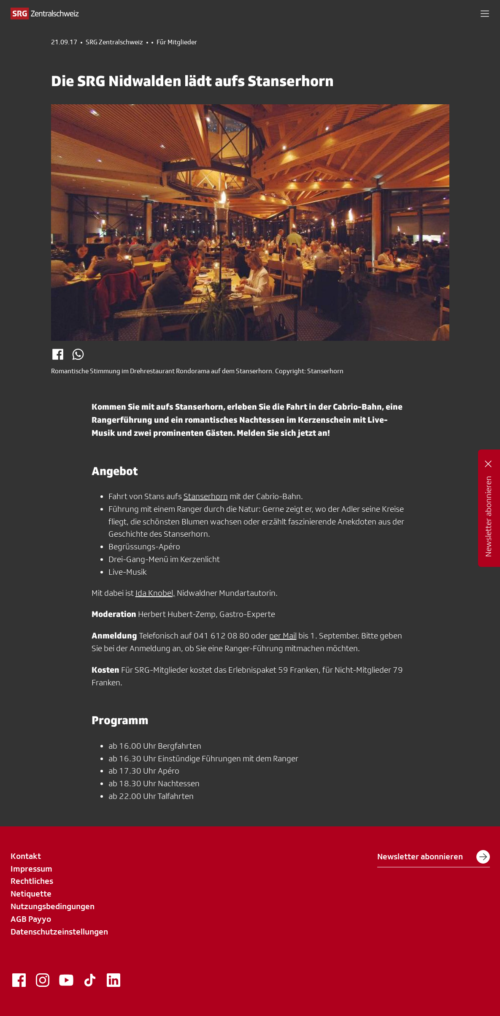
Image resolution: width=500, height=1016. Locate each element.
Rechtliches (32, 881)
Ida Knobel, (155, 593)
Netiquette (31, 893)
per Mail (283, 635)
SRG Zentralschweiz (114, 42)
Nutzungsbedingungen (53, 906)
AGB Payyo (31, 919)
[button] (485, 13)
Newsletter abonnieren (433, 857)
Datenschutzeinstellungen (59, 931)
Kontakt (26, 856)
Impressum (31, 868)
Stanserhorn (206, 496)
